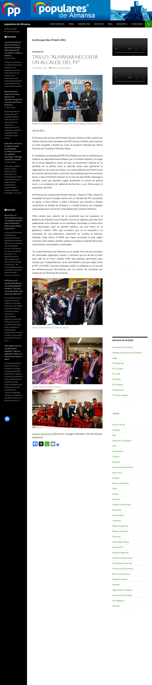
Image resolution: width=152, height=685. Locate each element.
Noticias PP (99, 24)
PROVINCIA (11, 37)
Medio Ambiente (120, 526)
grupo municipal (57, 24)
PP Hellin (116, 379)
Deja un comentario (61, 68)
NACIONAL (11, 210)
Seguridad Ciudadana (122, 590)
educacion (117, 472)
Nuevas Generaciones (122, 558)
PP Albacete (118, 363)
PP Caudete (117, 368)
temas (71, 24)
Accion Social (118, 424)
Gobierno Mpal (84, 24)
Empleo (115, 478)
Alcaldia (116, 430)
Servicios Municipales (122, 595)
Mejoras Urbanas (120, 531)
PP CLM (116, 374)
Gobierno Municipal (121, 504)
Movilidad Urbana (120, 542)
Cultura (115, 456)
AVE (114, 446)
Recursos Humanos (121, 574)
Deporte (116, 462)
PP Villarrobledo (120, 395)
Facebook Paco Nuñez (122, 347)
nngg (110, 24)
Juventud (116, 520)
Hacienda (116, 510)
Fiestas (115, 494)
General (116, 499)
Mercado (116, 536)
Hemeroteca (122, 24)
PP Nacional (118, 390)
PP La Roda (117, 384)
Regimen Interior (120, 579)
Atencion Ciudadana (121, 440)
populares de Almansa (17, 24)
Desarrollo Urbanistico (123, 467)
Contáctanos (137, 24)
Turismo (116, 606)
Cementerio (117, 451)
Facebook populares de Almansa (127, 352)
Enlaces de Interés (120, 483)
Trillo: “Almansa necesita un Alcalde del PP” (65, 59)
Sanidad (116, 584)
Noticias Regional (120, 552)
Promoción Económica (122, 568)
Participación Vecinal (122, 563)
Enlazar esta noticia (42, 433)
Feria (114, 488)
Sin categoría (118, 600)
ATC (114, 435)
